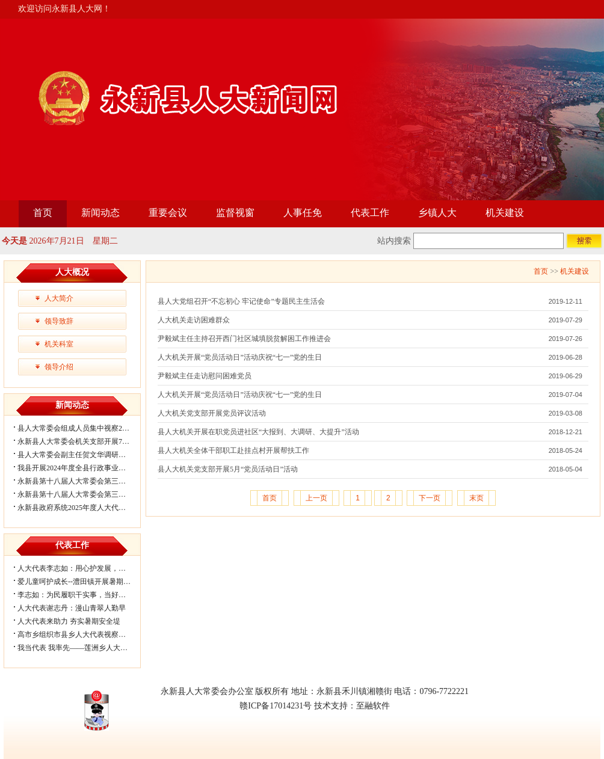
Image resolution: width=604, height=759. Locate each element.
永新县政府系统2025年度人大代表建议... (81, 507)
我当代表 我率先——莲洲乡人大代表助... (82, 648)
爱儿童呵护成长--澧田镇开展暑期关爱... (80, 581)
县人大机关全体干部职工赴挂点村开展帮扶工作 (233, 450)
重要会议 (168, 212)
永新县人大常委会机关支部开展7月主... (79, 441)
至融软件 (373, 705)
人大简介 (59, 298)
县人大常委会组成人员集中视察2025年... (81, 428)
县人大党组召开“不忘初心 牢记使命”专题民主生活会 (241, 301)
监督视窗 (235, 212)
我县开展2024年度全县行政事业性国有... (81, 468)
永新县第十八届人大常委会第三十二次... (81, 481)
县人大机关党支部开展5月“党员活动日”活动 (228, 469)
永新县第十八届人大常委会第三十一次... (81, 494)
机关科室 (59, 344)
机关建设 (504, 212)
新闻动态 (100, 212)
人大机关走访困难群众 (194, 320)
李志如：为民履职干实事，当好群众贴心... (85, 595)
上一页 (316, 498)
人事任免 (302, 212)
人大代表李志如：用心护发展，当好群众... (85, 568)
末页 (476, 498)
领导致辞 (59, 321)
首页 (42, 212)
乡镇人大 (437, 212)
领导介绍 (59, 367)
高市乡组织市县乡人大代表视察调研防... (81, 634)
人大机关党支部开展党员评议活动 (212, 413)
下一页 (429, 498)
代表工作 (370, 212)
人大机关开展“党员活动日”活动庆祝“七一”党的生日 (240, 357)
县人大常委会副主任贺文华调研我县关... (81, 454)
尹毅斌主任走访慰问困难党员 (204, 376)
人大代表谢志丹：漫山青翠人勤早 (71, 608)
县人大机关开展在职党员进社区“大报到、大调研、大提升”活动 (258, 432)
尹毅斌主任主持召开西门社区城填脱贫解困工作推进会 (244, 338)
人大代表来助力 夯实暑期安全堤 (68, 621)
